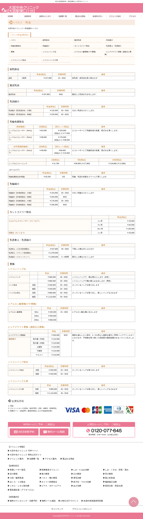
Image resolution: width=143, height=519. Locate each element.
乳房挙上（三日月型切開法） (19, 249)
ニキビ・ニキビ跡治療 (19, 486)
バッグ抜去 (13, 285)
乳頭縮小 (109, 40)
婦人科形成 (110, 478)
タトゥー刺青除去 (49, 482)
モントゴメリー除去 (81, 46)
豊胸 (11, 52)
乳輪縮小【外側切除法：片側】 (20, 193)
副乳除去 (45, 40)
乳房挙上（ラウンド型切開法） (20, 253)
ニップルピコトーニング (18, 163)
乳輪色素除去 (15, 46)
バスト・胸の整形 (49, 478)
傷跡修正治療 (111, 482)
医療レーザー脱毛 (17, 469)
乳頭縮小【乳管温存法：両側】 (20, 114)
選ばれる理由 (80, 16)
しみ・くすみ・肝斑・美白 (116, 469)
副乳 (10, 78)
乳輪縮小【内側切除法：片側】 (20, 201)
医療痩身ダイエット (50, 469)
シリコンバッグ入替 (49, 60)
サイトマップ (57, 509)
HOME (10, 16)
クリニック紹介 (115, 16)
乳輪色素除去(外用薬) (17, 177)
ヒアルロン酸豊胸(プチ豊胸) (84, 52)
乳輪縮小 (45, 46)
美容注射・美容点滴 (114, 486)
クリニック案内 (16, 458)
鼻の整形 (45, 474)
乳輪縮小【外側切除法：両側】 (20, 197)
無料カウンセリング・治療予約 (23, 501)
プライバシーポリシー (82, 509)
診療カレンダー (45, 16)
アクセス (132, 16)
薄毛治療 (77, 478)
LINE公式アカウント (69, 501)
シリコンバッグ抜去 (17, 60)
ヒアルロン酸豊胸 (15, 312)
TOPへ (134, 502)
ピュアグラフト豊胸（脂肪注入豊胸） (118, 53)
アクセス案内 (51, 458)
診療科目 (27, 16)
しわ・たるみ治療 (81, 469)
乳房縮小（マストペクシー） (19, 257)
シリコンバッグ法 (48, 52)
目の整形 (14, 474)
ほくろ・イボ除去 (17, 482)
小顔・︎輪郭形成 (16, 478)
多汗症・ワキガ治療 (82, 482)
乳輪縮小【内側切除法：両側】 (20, 205)
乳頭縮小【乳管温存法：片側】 (20, 110)
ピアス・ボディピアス (51, 486)
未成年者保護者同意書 (93, 501)
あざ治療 (77, 486)
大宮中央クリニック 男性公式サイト (26, 454)
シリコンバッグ (14, 277)
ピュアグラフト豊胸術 (17, 335)
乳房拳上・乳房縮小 (113, 46)
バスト (12, 40)
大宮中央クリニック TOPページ (24, 451)
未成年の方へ (98, 16)
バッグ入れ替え (14, 293)
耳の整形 (109, 474)
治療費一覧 (63, 16)
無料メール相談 (49, 501)
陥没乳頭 (77, 40)
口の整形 (77, 474)
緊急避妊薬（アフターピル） (22, 490)
